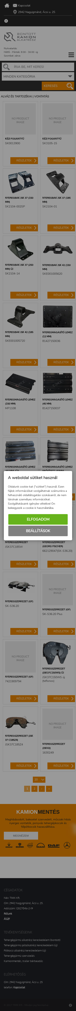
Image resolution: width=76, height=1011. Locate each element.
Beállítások (38, 530)
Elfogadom (38, 519)
